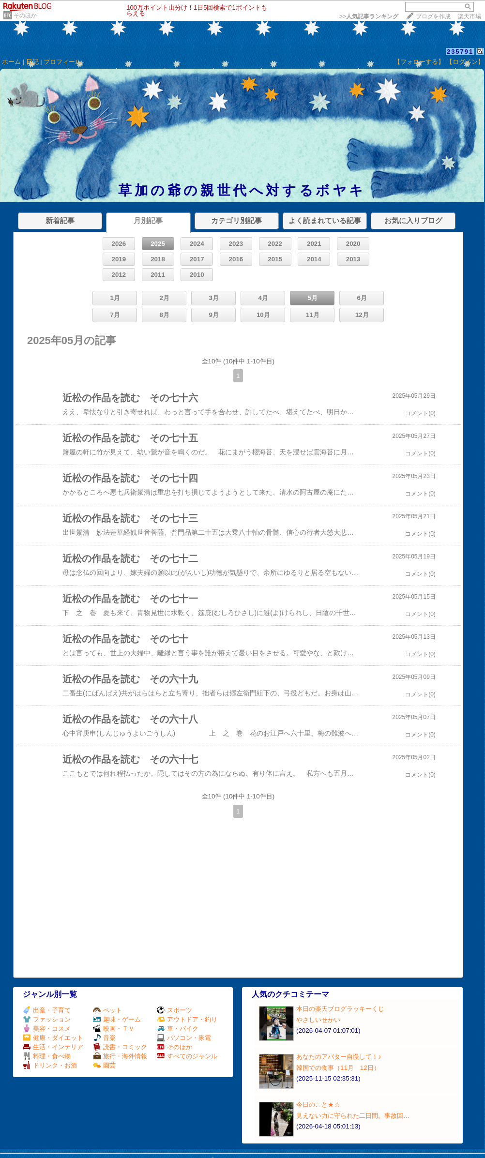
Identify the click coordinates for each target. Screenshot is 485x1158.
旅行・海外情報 (120, 1056)
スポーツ (174, 1010)
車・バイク (177, 1028)
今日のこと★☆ (318, 1104)
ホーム (11, 61)
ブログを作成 (433, 16)
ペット (107, 1010)
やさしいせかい (318, 1019)
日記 (32, 61)
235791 (460, 51)
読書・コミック (120, 1047)
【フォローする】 (419, 61)
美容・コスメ (47, 1028)
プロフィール (62, 61)
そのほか (25, 15)
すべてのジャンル (187, 1056)
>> (368, 16)
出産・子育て (47, 1010)
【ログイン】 (465, 61)
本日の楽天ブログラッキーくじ (340, 1008)
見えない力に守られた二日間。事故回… (352, 1115)
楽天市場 (469, 16)
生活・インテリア (53, 1047)
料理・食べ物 (47, 1056)
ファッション (47, 1019)
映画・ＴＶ (114, 1028)
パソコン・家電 (184, 1037)
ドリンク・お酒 (50, 1065)
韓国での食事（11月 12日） (338, 1067)
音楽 (104, 1037)
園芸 (104, 1065)
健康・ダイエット (53, 1037)
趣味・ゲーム (117, 1019)
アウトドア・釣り (187, 1019)
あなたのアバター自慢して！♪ (338, 1056)
